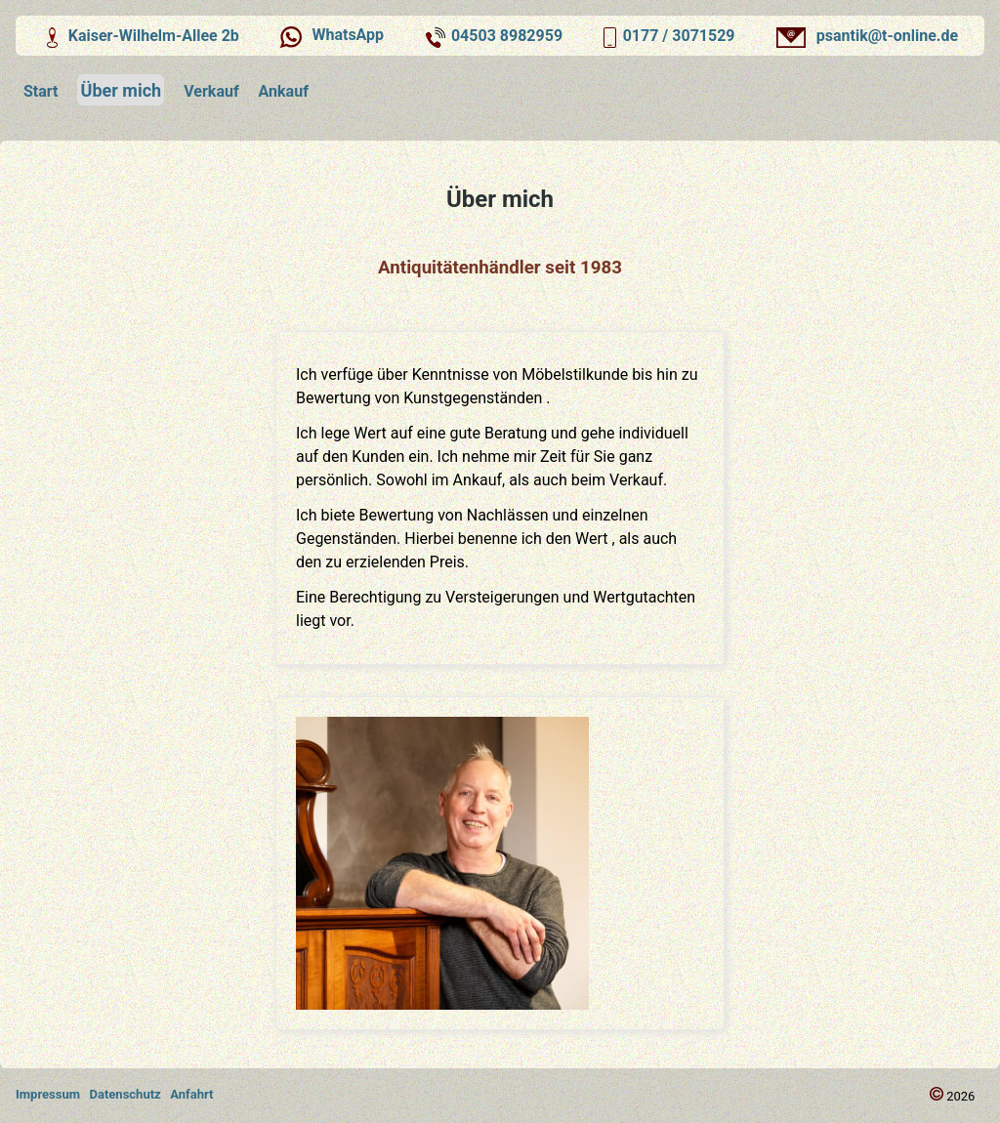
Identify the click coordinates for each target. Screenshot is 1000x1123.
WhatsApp (329, 35)
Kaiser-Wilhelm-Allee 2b (140, 36)
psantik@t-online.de (864, 36)
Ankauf (284, 91)
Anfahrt (191, 1094)
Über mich (121, 90)
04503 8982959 (506, 35)
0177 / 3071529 (679, 35)
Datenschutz (125, 1094)
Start (41, 91)
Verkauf (211, 91)
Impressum (48, 1094)
